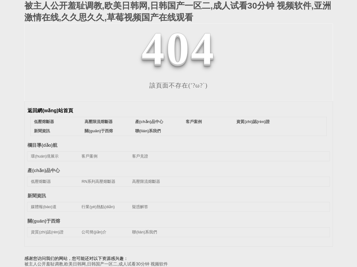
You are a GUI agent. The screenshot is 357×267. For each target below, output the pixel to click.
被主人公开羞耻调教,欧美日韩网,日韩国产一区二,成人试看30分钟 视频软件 (96, 263)
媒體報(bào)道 (43, 206)
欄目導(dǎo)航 (42, 145)
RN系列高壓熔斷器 (98, 181)
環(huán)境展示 (45, 156)
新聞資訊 (42, 131)
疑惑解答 (140, 206)
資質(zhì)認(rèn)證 (253, 121)
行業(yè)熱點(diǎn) (97, 206)
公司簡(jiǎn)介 (93, 232)
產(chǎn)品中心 (149, 121)
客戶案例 (194, 121)
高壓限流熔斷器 (99, 121)
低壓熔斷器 (44, 121)
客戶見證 (140, 156)
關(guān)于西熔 (99, 131)
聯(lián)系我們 (148, 131)
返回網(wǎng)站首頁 (50, 110)
